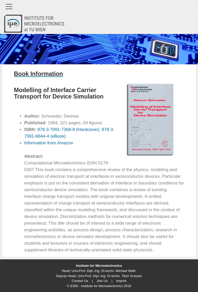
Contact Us (80, 281)
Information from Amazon (48, 142)
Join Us (102, 281)
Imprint (121, 281)
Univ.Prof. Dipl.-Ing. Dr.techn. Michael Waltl (103, 271)
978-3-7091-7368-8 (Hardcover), (68, 129)
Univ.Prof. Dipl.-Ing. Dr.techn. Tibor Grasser (110, 276)
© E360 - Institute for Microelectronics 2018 (99, 286)
